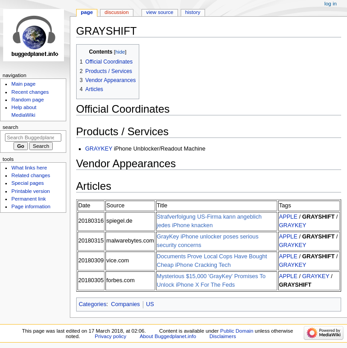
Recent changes (30, 92)
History (193, 12)
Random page (27, 99)
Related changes (30, 175)
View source (159, 12)
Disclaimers (223, 336)
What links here (29, 167)
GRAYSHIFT (318, 217)
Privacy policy (110, 336)
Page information (30, 206)
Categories (92, 304)
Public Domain (237, 331)
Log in (330, 3)
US (150, 304)
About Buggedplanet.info (168, 336)
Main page (23, 84)
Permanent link (28, 198)
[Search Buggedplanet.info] (33, 137)
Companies (125, 304)
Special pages (27, 183)
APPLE (288, 217)
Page (87, 12)
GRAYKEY (98, 149)
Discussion (116, 12)
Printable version (30, 191)
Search (10, 127)
